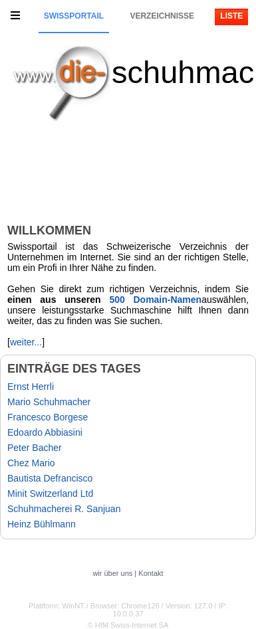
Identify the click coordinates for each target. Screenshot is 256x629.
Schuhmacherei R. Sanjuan (63, 508)
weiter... (26, 342)
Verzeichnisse (162, 16)
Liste (231, 16)
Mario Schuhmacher (48, 402)
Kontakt (150, 573)
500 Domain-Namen (155, 299)
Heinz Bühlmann (41, 524)
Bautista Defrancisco (49, 478)
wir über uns (112, 573)
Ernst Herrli (30, 386)
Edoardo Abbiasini (44, 432)
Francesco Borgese (47, 417)
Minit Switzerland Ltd (50, 493)
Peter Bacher (34, 447)
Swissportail (74, 16)
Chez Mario (31, 463)
